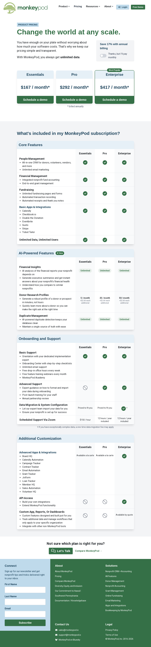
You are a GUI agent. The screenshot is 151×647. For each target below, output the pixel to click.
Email (8, 608)
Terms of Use (111, 635)
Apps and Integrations (115, 605)
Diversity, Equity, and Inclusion (68, 586)
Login (122, 7)
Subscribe (25, 622)
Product (64, 6)
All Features (110, 576)
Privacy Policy (111, 630)
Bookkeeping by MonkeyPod (118, 610)
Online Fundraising (114, 596)
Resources (93, 6)
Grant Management (114, 591)
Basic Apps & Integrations (35, 207)
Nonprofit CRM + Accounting (118, 571)
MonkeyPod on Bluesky (67, 640)
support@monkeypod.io (68, 635)
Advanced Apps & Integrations (37, 452)
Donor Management (114, 581)
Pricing (78, 6)
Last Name (11, 596)
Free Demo (138, 7)
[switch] (103, 55)
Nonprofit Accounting (115, 586)
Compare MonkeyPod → (88, 551)
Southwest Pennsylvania (66, 596)
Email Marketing (112, 600)
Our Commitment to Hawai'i (68, 591)
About (108, 6)
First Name (11, 584)
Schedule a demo (35, 99)
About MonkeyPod (63, 571)
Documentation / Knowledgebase (70, 600)
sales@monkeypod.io (67, 630)
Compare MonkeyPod (65, 581)
